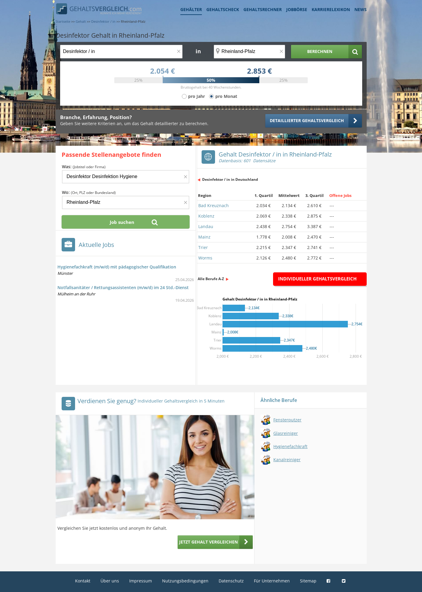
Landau (205, 226)
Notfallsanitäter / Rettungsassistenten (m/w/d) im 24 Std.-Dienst (123, 287)
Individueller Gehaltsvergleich (317, 279)
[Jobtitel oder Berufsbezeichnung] (121, 51)
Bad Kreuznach (213, 205)
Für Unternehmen (272, 581)
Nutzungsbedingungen (185, 581)
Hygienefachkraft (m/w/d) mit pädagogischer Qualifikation (116, 267)
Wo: (89, 192)
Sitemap (308, 581)
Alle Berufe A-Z (211, 278)
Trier (203, 247)
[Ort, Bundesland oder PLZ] (249, 51)
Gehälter (191, 9)
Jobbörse (296, 9)
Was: (84, 166)
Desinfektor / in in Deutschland (230, 179)
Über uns (109, 581)
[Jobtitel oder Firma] (125, 176)
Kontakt (82, 581)
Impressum (140, 581)
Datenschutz (231, 581)
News (360, 9)
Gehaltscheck (222, 9)
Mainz (204, 237)
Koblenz (206, 216)
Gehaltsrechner (262, 9)
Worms (205, 258)
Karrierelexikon (331, 9)
